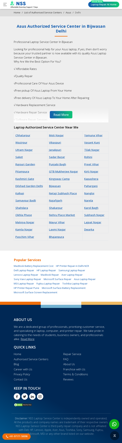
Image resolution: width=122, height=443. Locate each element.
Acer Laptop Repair (72, 274)
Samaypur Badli (25, 200)
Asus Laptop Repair (85, 279)
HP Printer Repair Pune (26, 288)
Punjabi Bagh (57, 164)
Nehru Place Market (62, 215)
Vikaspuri (55, 142)
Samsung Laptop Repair (72, 270)
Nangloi (89, 193)
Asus (68, 12)
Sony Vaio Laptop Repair (27, 279)
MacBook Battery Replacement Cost (33, 266)
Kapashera (91, 179)
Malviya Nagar (24, 222)
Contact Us (20, 379)
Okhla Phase (23, 215)
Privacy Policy (22, 374)
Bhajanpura (56, 237)
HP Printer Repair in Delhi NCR (72, 266)
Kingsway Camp (59, 179)
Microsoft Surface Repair (57, 279)
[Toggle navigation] (5, 4)
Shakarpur (56, 208)
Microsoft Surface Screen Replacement (35, 292)
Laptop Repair (103, 4)
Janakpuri (55, 150)
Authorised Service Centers (31, 359)
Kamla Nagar (23, 229)
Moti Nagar (56, 135)
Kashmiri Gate (24, 179)
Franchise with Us (74, 369)
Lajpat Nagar (92, 222)
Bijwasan (55, 186)
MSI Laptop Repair (24, 283)
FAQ (65, 359)
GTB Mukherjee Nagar (63, 171)
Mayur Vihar (57, 222)
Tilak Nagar (91, 150)
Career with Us (23, 369)
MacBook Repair (50, 274)
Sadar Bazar (57, 157)
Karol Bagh (91, 208)
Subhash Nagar (94, 215)
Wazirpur (21, 142)
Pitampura (22, 171)
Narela (88, 200)
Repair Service (72, 354)
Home (17, 12)
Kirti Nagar (91, 171)
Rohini (88, 157)
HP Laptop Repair (46, 270)
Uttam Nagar (24, 150)
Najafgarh (55, 200)
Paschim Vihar (24, 237)
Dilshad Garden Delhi (29, 186)
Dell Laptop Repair (24, 270)
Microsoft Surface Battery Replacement (63, 288)
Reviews (68, 379)
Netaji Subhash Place (63, 193)
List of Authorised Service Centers (43, 12)
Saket (19, 157)
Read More (27, 339)
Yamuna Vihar (93, 135)
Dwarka (89, 229)
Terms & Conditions (75, 374)
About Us (69, 364)
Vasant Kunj (92, 142)
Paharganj (91, 186)
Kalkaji (19, 193)
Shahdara (21, 208)
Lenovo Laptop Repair (26, 274)
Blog (16, 364)
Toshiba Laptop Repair (75, 283)
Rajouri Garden (25, 164)
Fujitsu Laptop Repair (48, 283)
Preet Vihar (91, 164)
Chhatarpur (22, 135)
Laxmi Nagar (57, 229)
